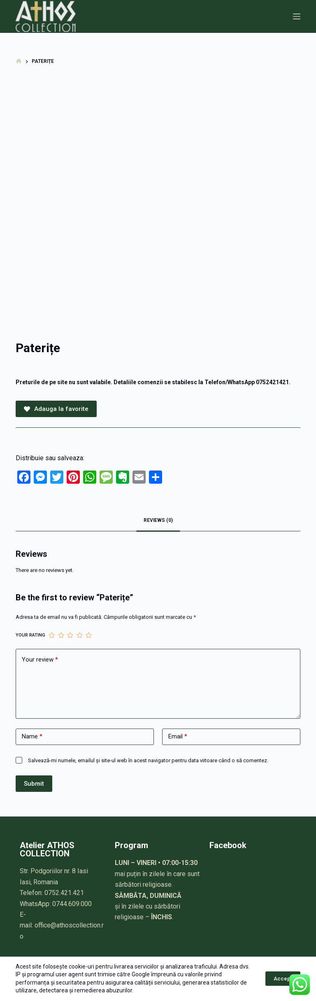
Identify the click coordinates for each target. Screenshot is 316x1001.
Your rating (30, 635)
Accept (283, 979)
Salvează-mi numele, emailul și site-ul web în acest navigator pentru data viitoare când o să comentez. (148, 760)
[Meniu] (296, 16)
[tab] (158, 520)
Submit (34, 783)
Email (177, 736)
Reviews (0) (158, 520)
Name (32, 736)
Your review (40, 660)
